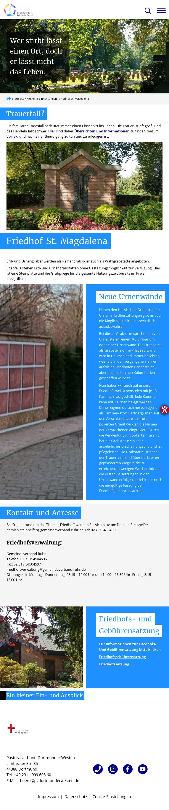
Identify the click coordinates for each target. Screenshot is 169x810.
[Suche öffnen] (148, 11)
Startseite (18, 99)
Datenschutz (75, 796)
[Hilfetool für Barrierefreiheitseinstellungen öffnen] (164, 409)
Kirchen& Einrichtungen (42, 99)
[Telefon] (98, 769)
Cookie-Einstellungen (112, 796)
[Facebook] (128, 769)
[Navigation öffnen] (163, 10)
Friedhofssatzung (114, 664)
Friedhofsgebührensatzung (122, 656)
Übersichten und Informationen (102, 131)
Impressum (48, 796)
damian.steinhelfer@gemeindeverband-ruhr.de (45, 530)
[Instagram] (113, 769)
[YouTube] (143, 769)
